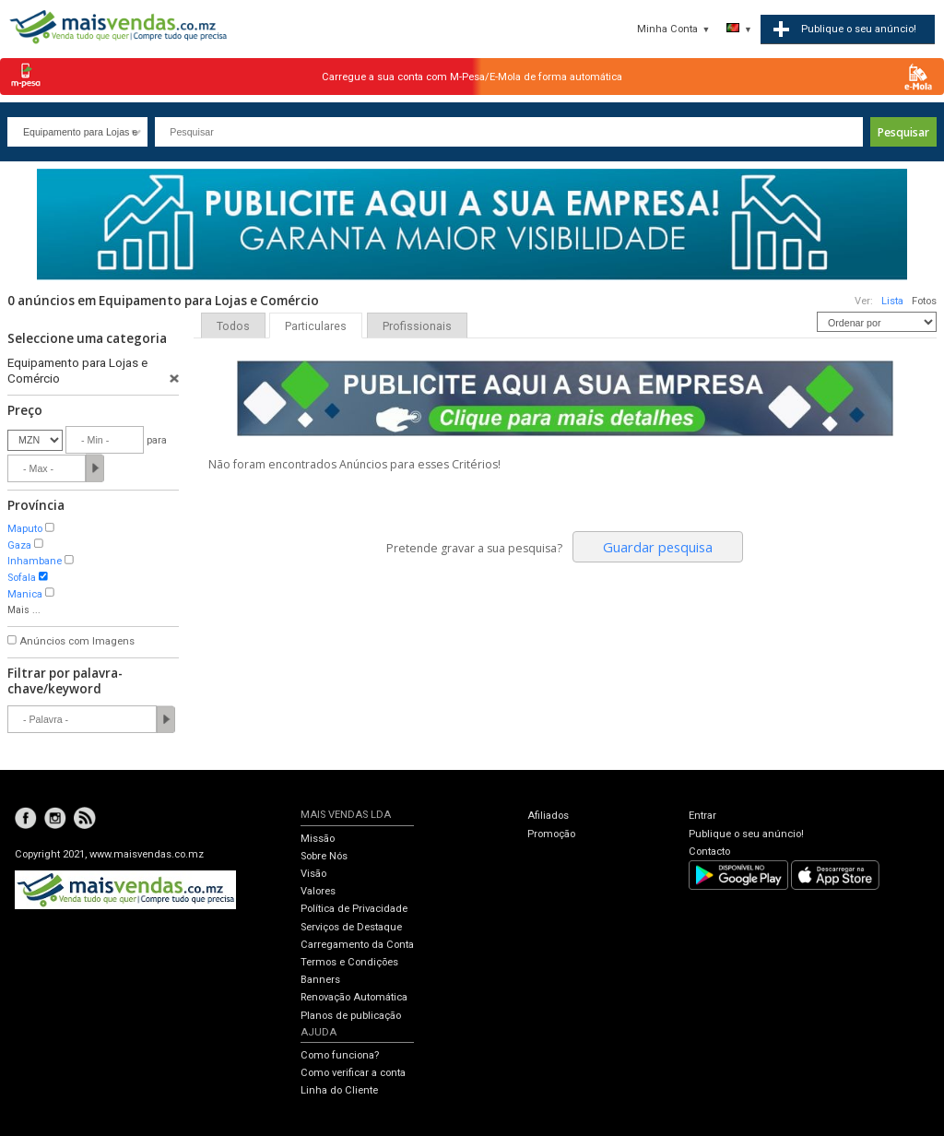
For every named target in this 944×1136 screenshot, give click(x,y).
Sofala (21, 578)
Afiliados (548, 816)
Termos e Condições (349, 962)
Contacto (709, 852)
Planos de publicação (351, 1016)
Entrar (702, 816)
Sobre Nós (324, 856)
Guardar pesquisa (658, 547)
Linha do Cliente (339, 1090)
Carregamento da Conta (357, 945)
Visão (313, 874)
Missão (318, 839)
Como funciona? (340, 1055)
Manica (24, 594)
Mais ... (24, 610)
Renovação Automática (354, 997)
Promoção (551, 834)
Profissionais (417, 326)
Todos (233, 326)
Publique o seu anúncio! (746, 834)
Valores (318, 891)
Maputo (24, 529)
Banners (320, 980)
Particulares (316, 326)
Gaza (19, 545)
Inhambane (34, 561)
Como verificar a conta (353, 1073)
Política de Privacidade (354, 909)
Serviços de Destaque (351, 927)
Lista (892, 301)
